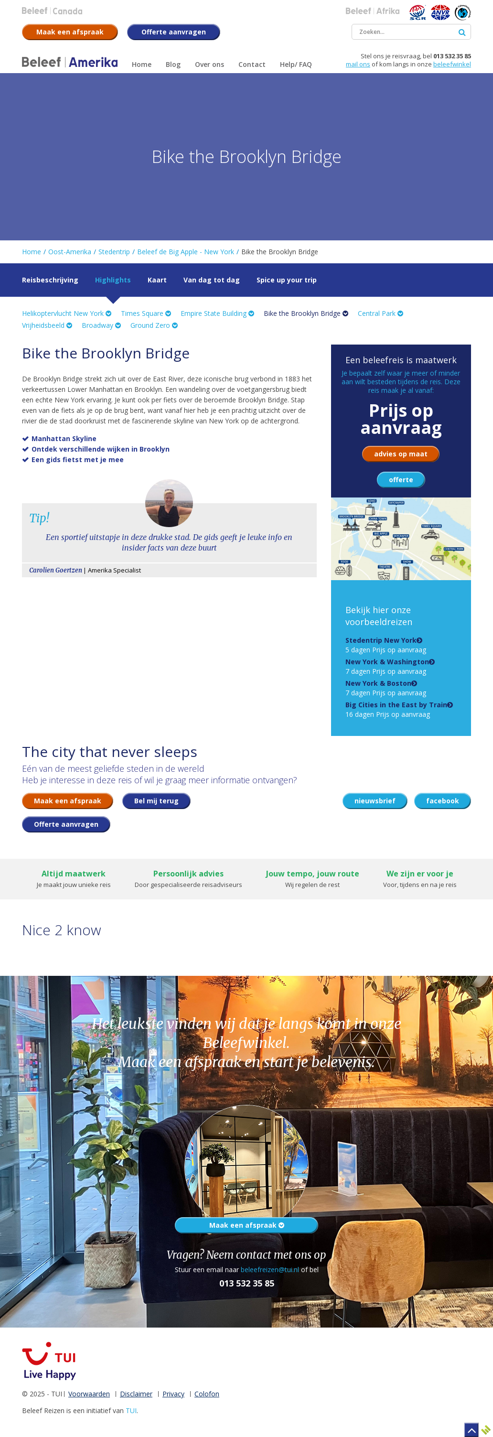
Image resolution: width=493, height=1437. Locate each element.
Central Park (380, 313)
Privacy (173, 1393)
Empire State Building (217, 313)
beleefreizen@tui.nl (270, 1269)
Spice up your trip (287, 279)
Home (31, 251)
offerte (401, 479)
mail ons (358, 64)
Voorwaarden (89, 1393)
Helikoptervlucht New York (66, 313)
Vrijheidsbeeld (47, 325)
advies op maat (401, 453)
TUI (131, 1410)
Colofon (206, 1393)
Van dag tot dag (211, 279)
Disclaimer (136, 1393)
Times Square (146, 313)
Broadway (101, 325)
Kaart (157, 279)
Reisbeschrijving (50, 279)
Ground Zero (154, 325)
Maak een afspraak (246, 1225)
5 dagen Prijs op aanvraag (385, 645)
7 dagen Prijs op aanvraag (387, 666)
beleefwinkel (452, 64)
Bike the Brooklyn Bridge (306, 313)
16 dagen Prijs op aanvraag (396, 709)
